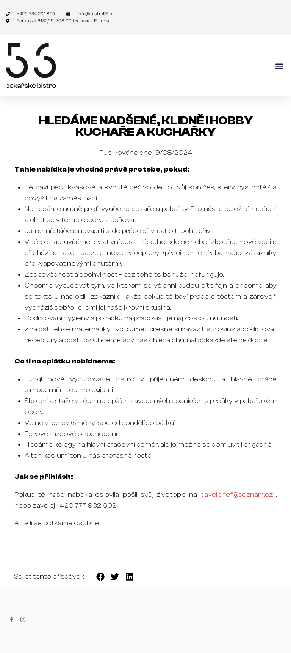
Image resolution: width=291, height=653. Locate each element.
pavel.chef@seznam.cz (236, 495)
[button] (279, 66)
